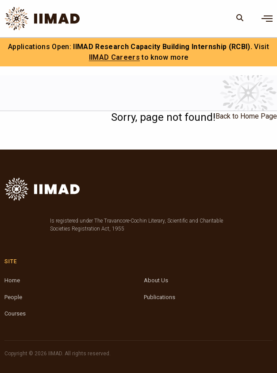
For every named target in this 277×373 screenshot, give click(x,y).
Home (12, 280)
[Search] (240, 18)
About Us (156, 280)
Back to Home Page (246, 116)
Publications (159, 297)
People (13, 297)
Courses (15, 313)
